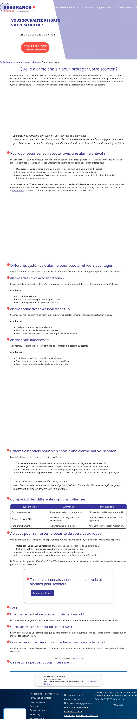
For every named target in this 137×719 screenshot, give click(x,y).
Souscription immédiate (35, 47)
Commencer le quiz (42, 593)
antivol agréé (18, 190)
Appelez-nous (103, 7)
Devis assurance (64, 7)
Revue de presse (37, 702)
